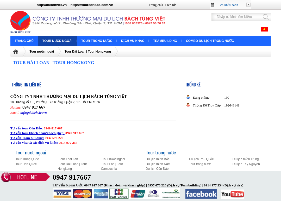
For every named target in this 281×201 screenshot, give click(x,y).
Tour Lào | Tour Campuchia (112, 166)
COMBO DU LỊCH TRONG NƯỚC (210, 41)
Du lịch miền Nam (158, 164)
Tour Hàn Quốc (26, 164)
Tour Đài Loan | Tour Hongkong (88, 51)
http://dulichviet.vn (52, 5)
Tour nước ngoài (57, 41)
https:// (76, 5)
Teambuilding (165, 41)
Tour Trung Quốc (27, 159)
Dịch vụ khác (132, 41)
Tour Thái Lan (68, 159)
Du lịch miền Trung (246, 159)
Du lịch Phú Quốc (201, 159)
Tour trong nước (96, 41)
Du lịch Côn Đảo (157, 169)
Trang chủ (156, 5)
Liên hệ (170, 5)
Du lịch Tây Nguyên (246, 164)
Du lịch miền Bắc (158, 159)
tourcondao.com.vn (97, 5)
